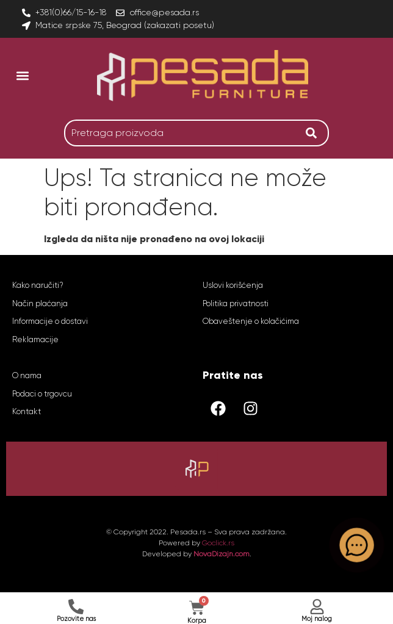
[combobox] (182, 133)
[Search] (314, 133)
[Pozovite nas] (76, 606)
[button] (22, 75)
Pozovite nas (76, 619)
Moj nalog (316, 619)
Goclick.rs (218, 543)
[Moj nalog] (317, 606)
